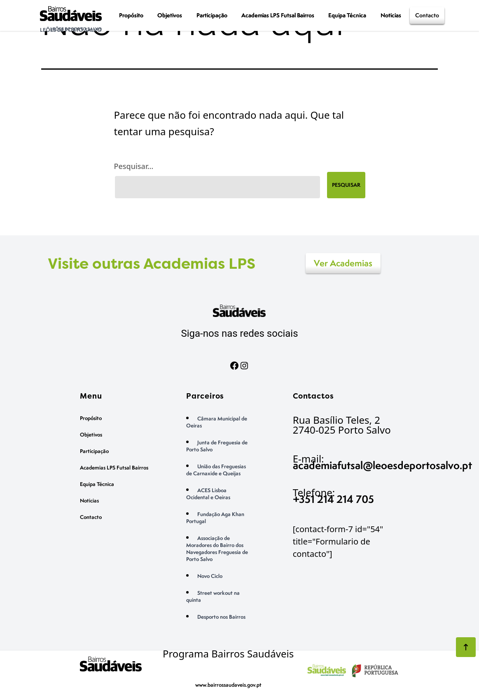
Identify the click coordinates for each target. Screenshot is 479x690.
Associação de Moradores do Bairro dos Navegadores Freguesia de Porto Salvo (217, 549)
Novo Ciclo (209, 576)
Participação (211, 15)
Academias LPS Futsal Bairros (277, 15)
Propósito (131, 15)
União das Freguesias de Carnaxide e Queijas (216, 470)
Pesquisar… (134, 166)
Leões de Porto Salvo (71, 29)
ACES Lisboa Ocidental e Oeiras (208, 494)
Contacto (427, 15)
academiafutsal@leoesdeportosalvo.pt (382, 465)
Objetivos (169, 15)
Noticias (391, 15)
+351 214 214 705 (333, 499)
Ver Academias (343, 263)
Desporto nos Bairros (221, 616)
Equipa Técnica (347, 15)
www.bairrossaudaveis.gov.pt (228, 684)
